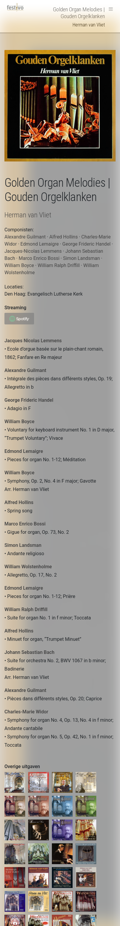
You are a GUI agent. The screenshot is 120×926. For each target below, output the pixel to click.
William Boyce (19, 421)
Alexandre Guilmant (25, 370)
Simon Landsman (22, 545)
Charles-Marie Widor (26, 712)
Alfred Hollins (18, 502)
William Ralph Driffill (25, 609)
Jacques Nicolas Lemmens (33, 340)
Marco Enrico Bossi (25, 524)
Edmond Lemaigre (23, 451)
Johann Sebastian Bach (29, 652)
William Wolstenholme (28, 566)
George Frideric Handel (28, 400)
